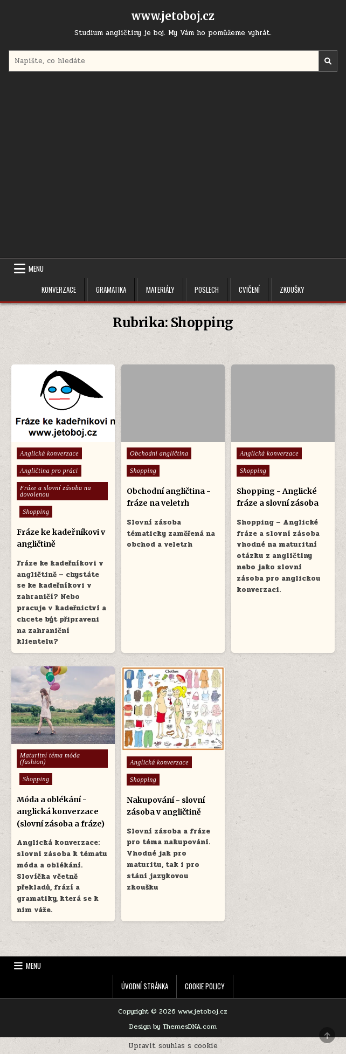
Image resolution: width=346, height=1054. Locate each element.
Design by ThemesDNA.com (173, 1026)
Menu (36, 268)
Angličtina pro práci (49, 470)
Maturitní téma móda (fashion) (50, 759)
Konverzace (58, 289)
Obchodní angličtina (159, 453)
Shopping (36, 511)
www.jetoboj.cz (173, 16)
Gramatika (111, 289)
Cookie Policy (205, 986)
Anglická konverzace (49, 453)
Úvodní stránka (144, 986)
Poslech (207, 289)
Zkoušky (292, 289)
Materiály (160, 289)
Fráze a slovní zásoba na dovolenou (55, 491)
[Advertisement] (173, 166)
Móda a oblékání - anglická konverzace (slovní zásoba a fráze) (61, 812)
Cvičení (249, 289)
